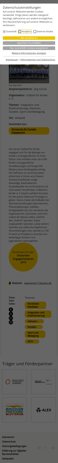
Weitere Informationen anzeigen (29, 53)
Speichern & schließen (29, 42)
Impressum (12, 59)
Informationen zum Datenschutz (37, 59)
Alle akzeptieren (29, 38)
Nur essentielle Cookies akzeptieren (29, 48)
